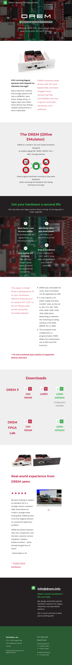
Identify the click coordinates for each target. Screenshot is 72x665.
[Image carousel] (49, 500)
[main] (36, 29)
